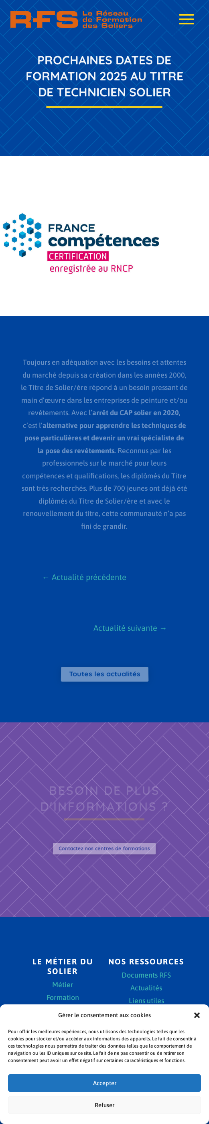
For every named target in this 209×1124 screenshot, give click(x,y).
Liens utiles (146, 1001)
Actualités (146, 988)
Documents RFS (146, 975)
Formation (63, 998)
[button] (197, 1015)
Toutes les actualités (104, 673)
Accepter (104, 1083)
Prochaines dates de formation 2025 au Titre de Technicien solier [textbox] (105, 76)
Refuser (104, 1105)
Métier (62, 985)
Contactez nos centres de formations (104, 848)
